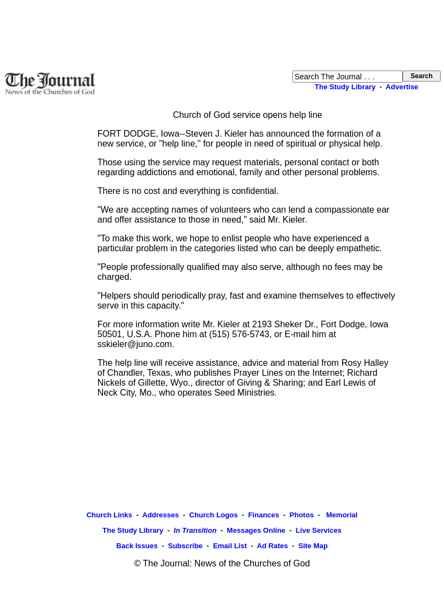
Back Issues (137, 546)
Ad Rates (272, 546)
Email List (230, 546)
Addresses (160, 515)
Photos (302, 515)
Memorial (341, 515)
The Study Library (345, 87)
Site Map (312, 546)
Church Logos (213, 515)
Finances (263, 515)
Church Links (109, 515)
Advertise (402, 87)
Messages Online (256, 530)
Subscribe (185, 546)
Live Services (319, 530)
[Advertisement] (222, 35)
